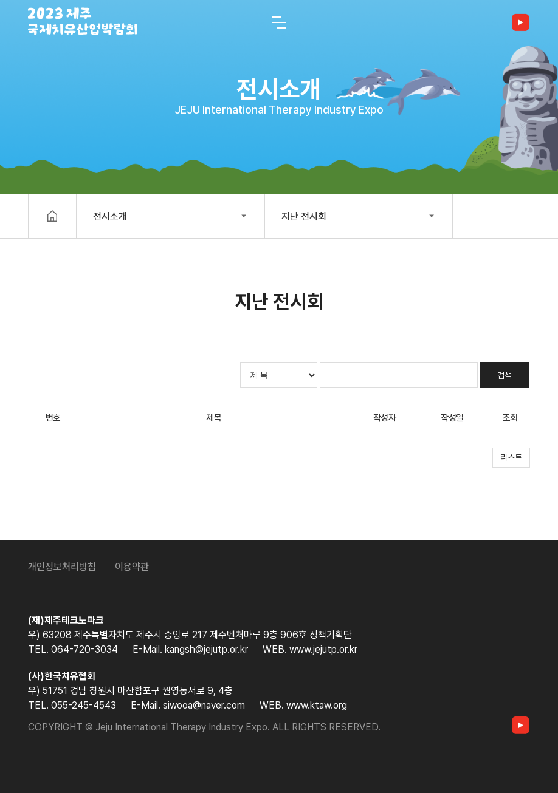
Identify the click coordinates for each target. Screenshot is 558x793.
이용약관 (132, 567)
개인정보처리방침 (62, 567)
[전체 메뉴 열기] (279, 22)
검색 (504, 375)
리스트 (511, 457)
